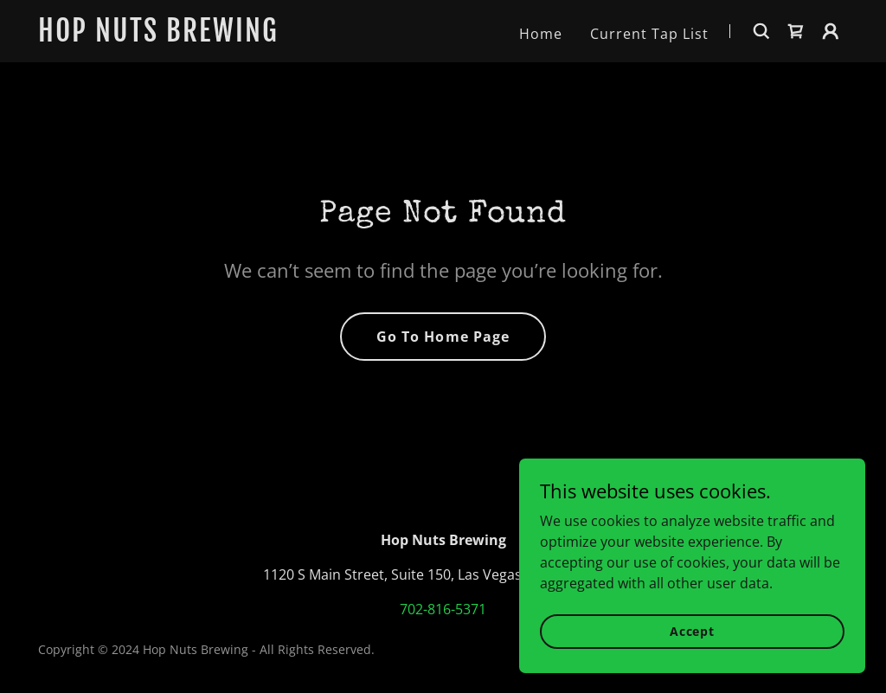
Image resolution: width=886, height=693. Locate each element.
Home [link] (540, 33)
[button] (830, 31)
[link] (180, 36)
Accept (692, 654)
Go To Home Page (442, 336)
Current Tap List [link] (649, 33)
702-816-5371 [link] (443, 609)
